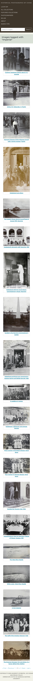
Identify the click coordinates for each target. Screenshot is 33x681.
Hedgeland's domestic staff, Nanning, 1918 (16, 247)
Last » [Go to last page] (29, 668)
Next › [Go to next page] (24, 668)
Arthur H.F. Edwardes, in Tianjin (16, 107)
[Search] (13, 29)
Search (28, 29)
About (3, 21)
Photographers (7, 15)
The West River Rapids (16, 559)
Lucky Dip (4, 7)
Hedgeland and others (16, 193)
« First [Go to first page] (4, 668)
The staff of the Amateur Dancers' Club (16, 635)
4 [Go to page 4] (19, 668)
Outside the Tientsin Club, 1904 (16, 509)
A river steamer (16, 608)
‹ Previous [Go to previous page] (10, 668)
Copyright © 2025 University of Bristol (12, 673)
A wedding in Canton (16, 401)
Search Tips (5, 24)
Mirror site (6, 677)
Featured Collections (9, 12)
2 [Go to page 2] (16, 668)
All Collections (7, 9)
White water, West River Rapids (16, 584)
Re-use (3, 18)
